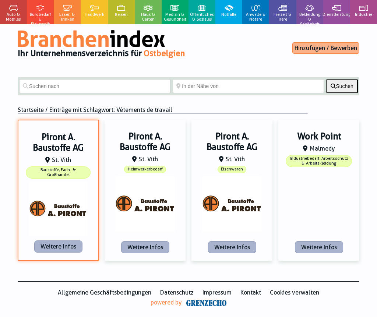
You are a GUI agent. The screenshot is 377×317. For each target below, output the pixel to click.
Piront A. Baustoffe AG (58, 142)
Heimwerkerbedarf (145, 169)
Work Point (319, 136)
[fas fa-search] (342, 86)
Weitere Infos (58, 246)
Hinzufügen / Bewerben (326, 48)
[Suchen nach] (94, 86)
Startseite (31, 109)
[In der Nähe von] (248, 86)
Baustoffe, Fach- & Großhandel (58, 172)
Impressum (217, 292)
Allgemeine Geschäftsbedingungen (104, 292)
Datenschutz (177, 292)
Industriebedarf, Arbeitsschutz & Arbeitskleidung (319, 161)
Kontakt (250, 292)
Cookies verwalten (294, 292)
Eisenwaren (232, 169)
